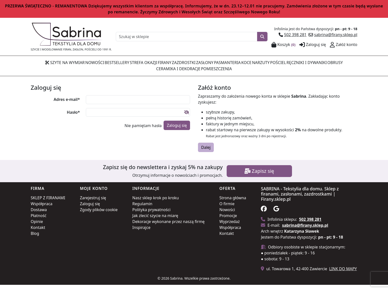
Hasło (73, 117)
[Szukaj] (262, 36)
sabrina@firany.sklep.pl (335, 34)
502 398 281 (295, 34)
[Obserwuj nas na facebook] (266, 214)
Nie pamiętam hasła (143, 130)
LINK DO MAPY (343, 274)
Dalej (206, 152)
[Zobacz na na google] (279, 214)
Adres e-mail (67, 104)
